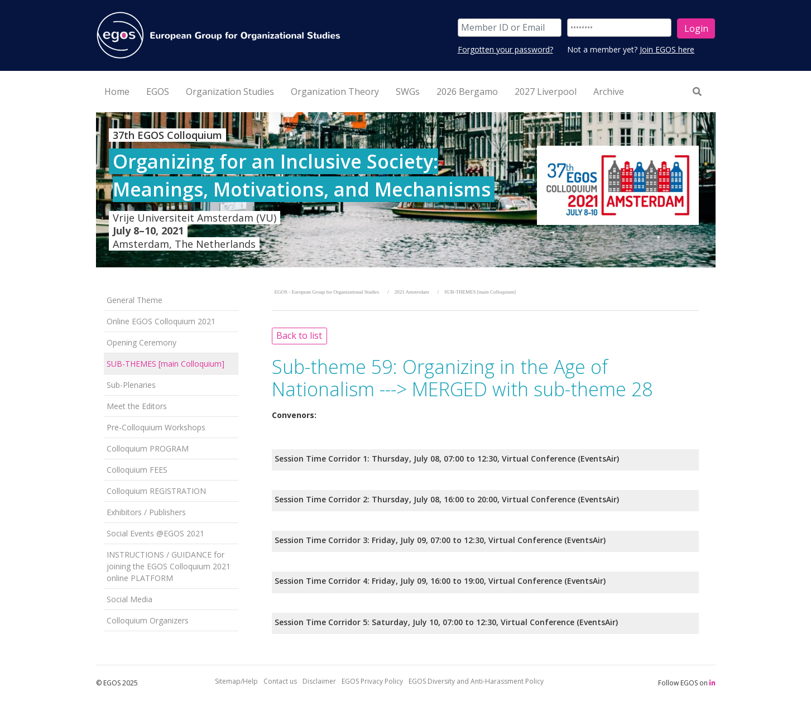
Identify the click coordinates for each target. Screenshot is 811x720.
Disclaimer (319, 681)
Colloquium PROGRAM (148, 448)
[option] (406, 189)
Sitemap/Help (236, 681)
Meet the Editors (137, 406)
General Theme (134, 300)
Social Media (129, 599)
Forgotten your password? (505, 49)
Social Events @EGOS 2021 (155, 533)
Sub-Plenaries (131, 385)
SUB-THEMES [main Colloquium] (165, 363)
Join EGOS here (667, 49)
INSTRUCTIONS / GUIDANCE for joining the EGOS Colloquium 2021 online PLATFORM (169, 566)
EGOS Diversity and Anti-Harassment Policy (476, 681)
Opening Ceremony (141, 342)
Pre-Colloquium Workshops (156, 427)
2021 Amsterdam (412, 292)
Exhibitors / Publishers (146, 512)
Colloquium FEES (137, 469)
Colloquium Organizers (148, 620)
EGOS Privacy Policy (372, 681)
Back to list (299, 335)
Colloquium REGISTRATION (156, 491)
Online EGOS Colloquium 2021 (161, 321)
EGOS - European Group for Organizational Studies (327, 292)
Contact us (280, 681)
